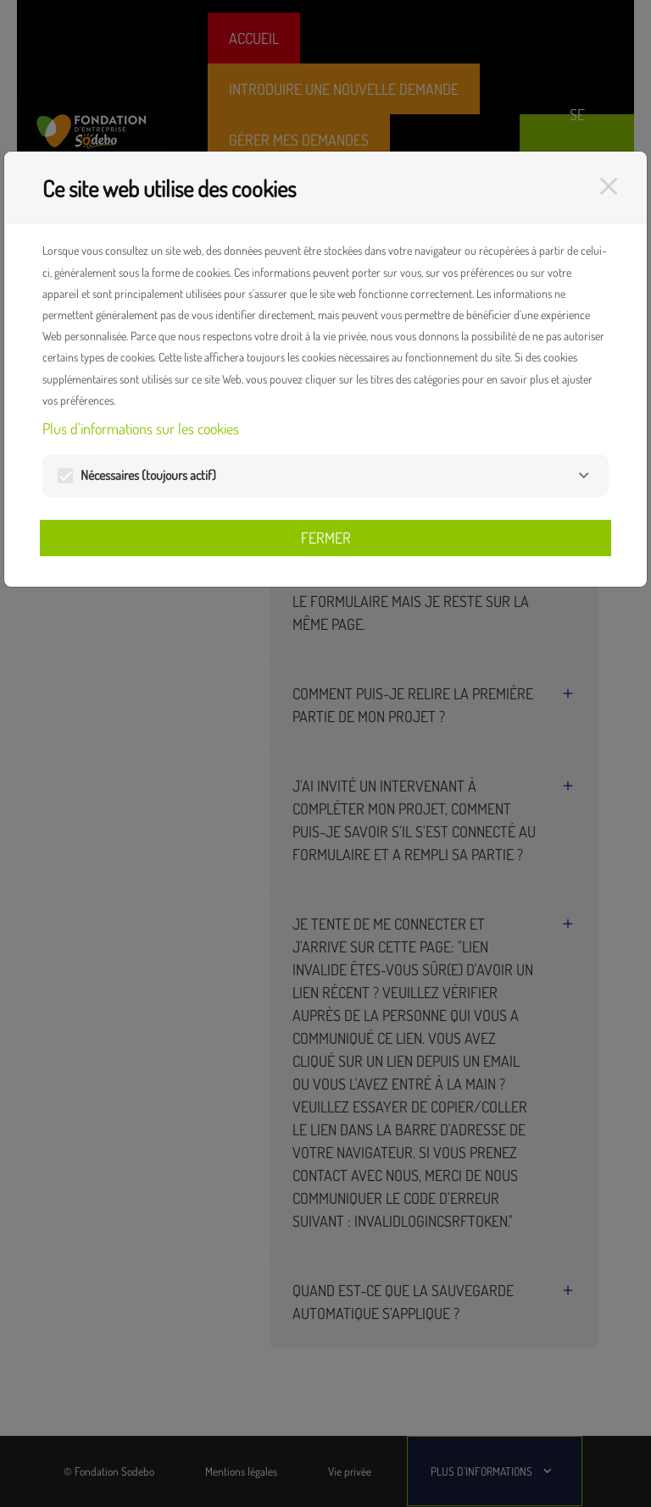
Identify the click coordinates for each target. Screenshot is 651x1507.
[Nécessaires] (583, 475)
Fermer (326, 537)
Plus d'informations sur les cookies (140, 428)
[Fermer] (609, 186)
